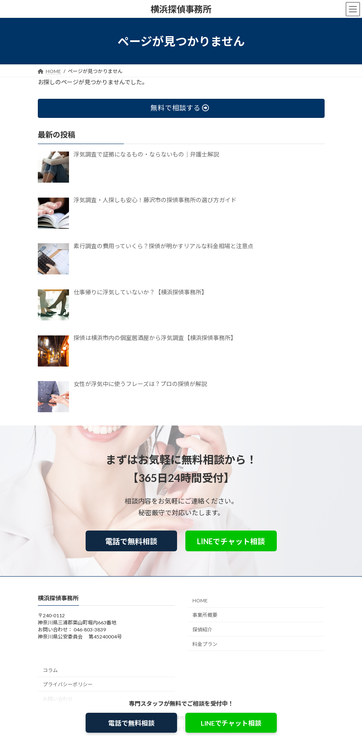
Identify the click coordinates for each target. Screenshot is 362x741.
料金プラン (204, 644)
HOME (200, 600)
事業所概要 (204, 615)
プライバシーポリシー (68, 684)
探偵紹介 (202, 629)
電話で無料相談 (131, 541)
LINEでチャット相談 (231, 541)
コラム (50, 670)
